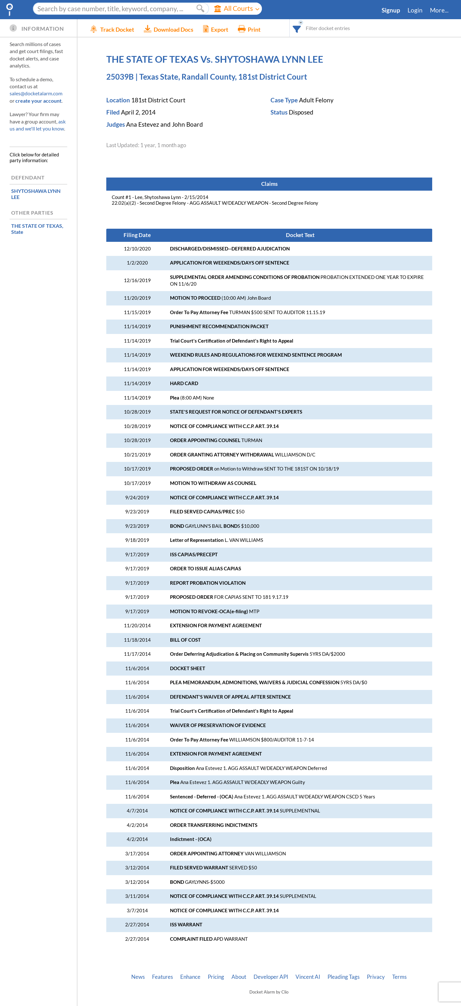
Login (415, 10)
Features (162, 977)
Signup (391, 10)
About (238, 977)
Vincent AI (307, 977)
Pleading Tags (344, 977)
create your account (38, 101)
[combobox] (296, 28)
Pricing (216, 977)
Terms (399, 977)
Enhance (190, 977)
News (138, 977)
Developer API (271, 977)
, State (37, 229)
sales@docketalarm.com (36, 93)
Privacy (376, 977)
